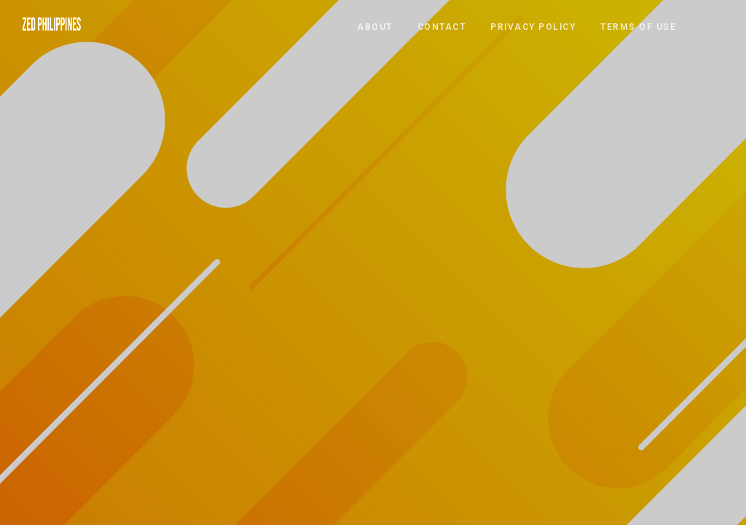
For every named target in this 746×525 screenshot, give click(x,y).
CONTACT (441, 26)
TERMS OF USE (638, 26)
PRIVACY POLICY (533, 26)
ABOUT (375, 26)
